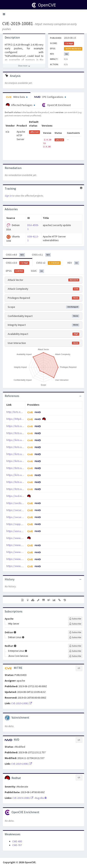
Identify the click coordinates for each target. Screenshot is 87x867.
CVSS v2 (48, 263)
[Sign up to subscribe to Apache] (75, 619)
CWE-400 (17, 841)
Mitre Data (16, 97)
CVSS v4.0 (15, 255)
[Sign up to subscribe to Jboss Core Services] (75, 656)
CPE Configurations (50, 97)
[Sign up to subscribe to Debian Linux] (75, 637)
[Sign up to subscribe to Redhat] (75, 646)
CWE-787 (17, 845)
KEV (73, 263)
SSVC (37, 271)
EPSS (15, 271)
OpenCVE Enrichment (56, 105)
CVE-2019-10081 (17, 23)
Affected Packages (20, 105)
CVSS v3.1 (41, 255)
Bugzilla (41, 798)
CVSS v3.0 (17, 263)
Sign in (8, 195)
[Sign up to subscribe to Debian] (75, 632)
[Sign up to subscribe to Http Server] (75, 624)
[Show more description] (24, 66)
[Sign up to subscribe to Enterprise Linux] (75, 651)
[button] (4, 14)
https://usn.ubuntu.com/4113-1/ (24, 531)
